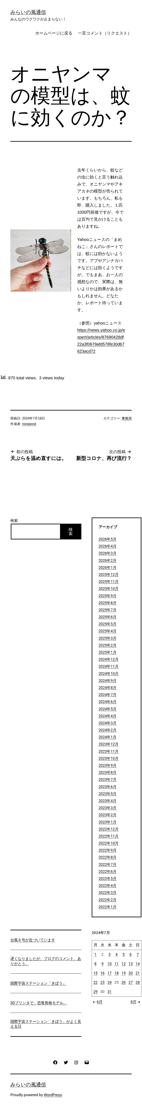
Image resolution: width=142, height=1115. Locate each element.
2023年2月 (108, 815)
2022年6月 (108, 871)
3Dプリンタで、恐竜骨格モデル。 (38, 1003)
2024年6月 (108, 701)
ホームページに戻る (53, 33)
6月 (97, 1002)
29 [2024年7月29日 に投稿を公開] (95, 991)
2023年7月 (108, 779)
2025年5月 (108, 624)
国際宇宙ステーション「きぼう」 (38, 983)
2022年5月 (108, 878)
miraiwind (29, 424)
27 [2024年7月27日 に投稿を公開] (131, 982)
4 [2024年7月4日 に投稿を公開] (117, 954)
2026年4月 (108, 546)
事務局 (127, 418)
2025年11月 (109, 581)
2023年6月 (108, 786)
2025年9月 (108, 596)
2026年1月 (108, 567)
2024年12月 (109, 659)
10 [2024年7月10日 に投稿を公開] (109, 964)
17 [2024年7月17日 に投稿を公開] (109, 973)
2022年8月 (108, 857)
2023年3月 (108, 808)
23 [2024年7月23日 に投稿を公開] (102, 982)
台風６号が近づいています (32, 940)
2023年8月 (108, 772)
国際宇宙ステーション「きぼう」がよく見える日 (45, 1023)
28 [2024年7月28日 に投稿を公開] (138, 982)
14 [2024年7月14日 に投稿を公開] (138, 964)
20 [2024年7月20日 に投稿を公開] (131, 973)
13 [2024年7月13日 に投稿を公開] (131, 964)
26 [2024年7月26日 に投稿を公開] (124, 982)
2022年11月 (109, 836)
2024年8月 (108, 687)
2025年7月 (108, 610)
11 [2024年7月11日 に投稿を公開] (116, 964)
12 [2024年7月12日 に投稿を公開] (124, 964)
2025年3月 (108, 638)
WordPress (53, 1095)
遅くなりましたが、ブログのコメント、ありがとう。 (45, 960)
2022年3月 (108, 892)
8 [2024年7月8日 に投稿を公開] (95, 964)
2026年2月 (108, 560)
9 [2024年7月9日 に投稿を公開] (102, 964)
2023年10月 (109, 758)
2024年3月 (108, 723)
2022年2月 (108, 900)
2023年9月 (108, 765)
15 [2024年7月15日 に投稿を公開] (95, 973)
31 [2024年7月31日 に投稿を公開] (109, 991)
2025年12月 (109, 574)
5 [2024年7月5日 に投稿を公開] (124, 954)
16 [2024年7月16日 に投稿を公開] (102, 973)
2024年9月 (108, 680)
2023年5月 (108, 794)
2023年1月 (108, 822)
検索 (14, 520)
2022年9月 (108, 850)
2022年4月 (108, 885)
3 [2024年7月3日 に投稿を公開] (109, 954)
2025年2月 (108, 645)
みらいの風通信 (28, 12)
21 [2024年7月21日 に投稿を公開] (138, 973)
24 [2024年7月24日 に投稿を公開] (109, 982)
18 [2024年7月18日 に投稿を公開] (116, 973)
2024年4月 (108, 716)
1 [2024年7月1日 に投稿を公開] (95, 954)
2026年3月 (108, 553)
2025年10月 (109, 588)
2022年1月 (108, 907)
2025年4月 (108, 631)
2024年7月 (108, 694)
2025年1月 (108, 652)
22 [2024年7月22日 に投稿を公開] (95, 982)
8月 (136, 1002)
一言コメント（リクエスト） (105, 33)
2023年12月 (109, 744)
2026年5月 (108, 539)
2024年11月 (109, 666)
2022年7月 (108, 864)
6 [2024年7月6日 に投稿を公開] (131, 954)
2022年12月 (109, 829)
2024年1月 (108, 737)
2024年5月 (108, 709)
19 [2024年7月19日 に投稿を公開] (124, 973)
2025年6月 (108, 617)
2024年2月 (108, 730)
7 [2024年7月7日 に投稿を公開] (138, 954)
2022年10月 (109, 843)
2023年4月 (108, 801)
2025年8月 (108, 603)
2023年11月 (109, 751)
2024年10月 (109, 673)
